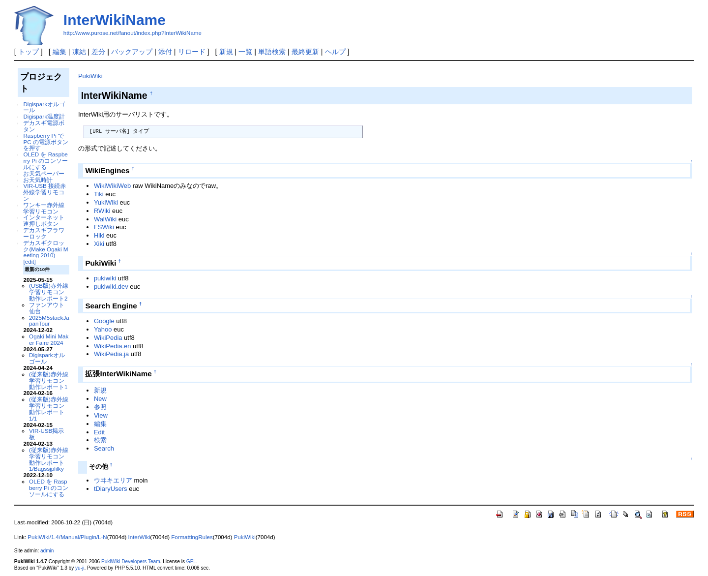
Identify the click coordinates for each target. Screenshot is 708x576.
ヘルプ (335, 52)
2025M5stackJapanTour (49, 320)
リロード (192, 52)
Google (104, 321)
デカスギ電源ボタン (43, 126)
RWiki (102, 210)
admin (47, 550)
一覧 (245, 52)
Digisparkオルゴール (44, 107)
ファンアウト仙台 (46, 308)
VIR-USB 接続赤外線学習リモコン (44, 192)
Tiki (99, 194)
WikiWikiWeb (112, 185)
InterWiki (139, 537)
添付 (165, 52)
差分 (98, 52)
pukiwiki (105, 278)
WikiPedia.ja (111, 354)
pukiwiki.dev (111, 286)
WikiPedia (108, 337)
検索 (100, 440)
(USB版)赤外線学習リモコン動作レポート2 (48, 292)
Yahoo (103, 329)
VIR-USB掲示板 (46, 433)
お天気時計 (38, 180)
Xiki (99, 243)
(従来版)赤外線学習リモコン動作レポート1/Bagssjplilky (48, 459)
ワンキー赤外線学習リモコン (43, 208)
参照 (100, 407)
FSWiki (104, 227)
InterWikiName (114, 20)
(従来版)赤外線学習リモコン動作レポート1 (48, 380)
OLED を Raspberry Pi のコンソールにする (45, 160)
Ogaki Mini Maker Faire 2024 (48, 339)
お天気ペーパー (43, 173)
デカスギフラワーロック (43, 233)
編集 (59, 52)
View (101, 415)
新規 (226, 52)
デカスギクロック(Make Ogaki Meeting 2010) (45, 249)
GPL (191, 561)
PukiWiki (90, 76)
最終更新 (305, 52)
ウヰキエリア (113, 480)
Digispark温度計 (44, 116)
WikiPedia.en (112, 346)
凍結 (79, 52)
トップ (28, 52)
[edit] (29, 261)
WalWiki (105, 219)
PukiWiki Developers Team (130, 561)
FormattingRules (191, 537)
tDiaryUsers (110, 488)
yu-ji (79, 568)
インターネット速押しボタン (43, 220)
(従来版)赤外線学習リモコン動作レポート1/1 (48, 408)
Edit (99, 432)
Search (104, 448)
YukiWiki (106, 202)
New (100, 398)
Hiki (99, 235)
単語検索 (272, 52)
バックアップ (131, 52)
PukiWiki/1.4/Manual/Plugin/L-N (67, 537)
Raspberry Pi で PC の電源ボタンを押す (45, 142)
